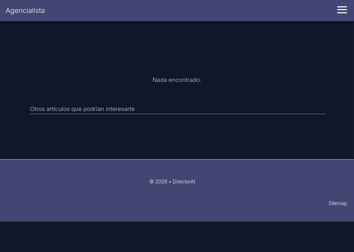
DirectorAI (184, 181)
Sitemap (337, 203)
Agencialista (25, 10)
